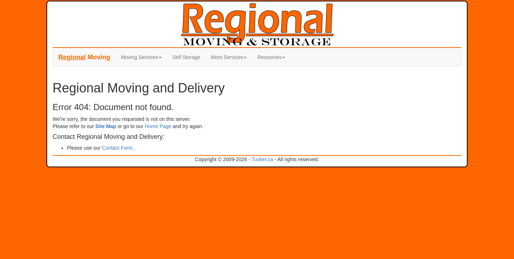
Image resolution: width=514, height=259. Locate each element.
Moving (84, 57)
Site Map (105, 126)
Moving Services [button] (141, 57)
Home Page (158, 126)
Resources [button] (271, 57)
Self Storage (186, 57)
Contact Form (117, 148)
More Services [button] (229, 57)
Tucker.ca (262, 159)
